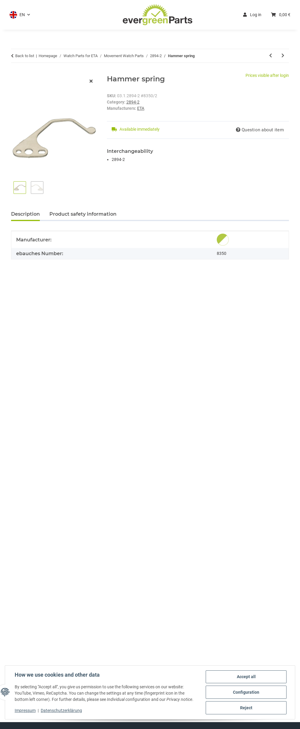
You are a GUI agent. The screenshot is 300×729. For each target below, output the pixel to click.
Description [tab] (25, 214)
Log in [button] (252, 14)
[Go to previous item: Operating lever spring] (270, 56)
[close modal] (91, 81)
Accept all (246, 676)
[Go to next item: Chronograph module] (283, 56)
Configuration (246, 692)
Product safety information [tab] (82, 214)
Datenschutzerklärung (61, 710)
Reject (246, 707)
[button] (20, 15)
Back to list (24, 56)
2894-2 (133, 102)
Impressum (25, 710)
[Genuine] (223, 240)
